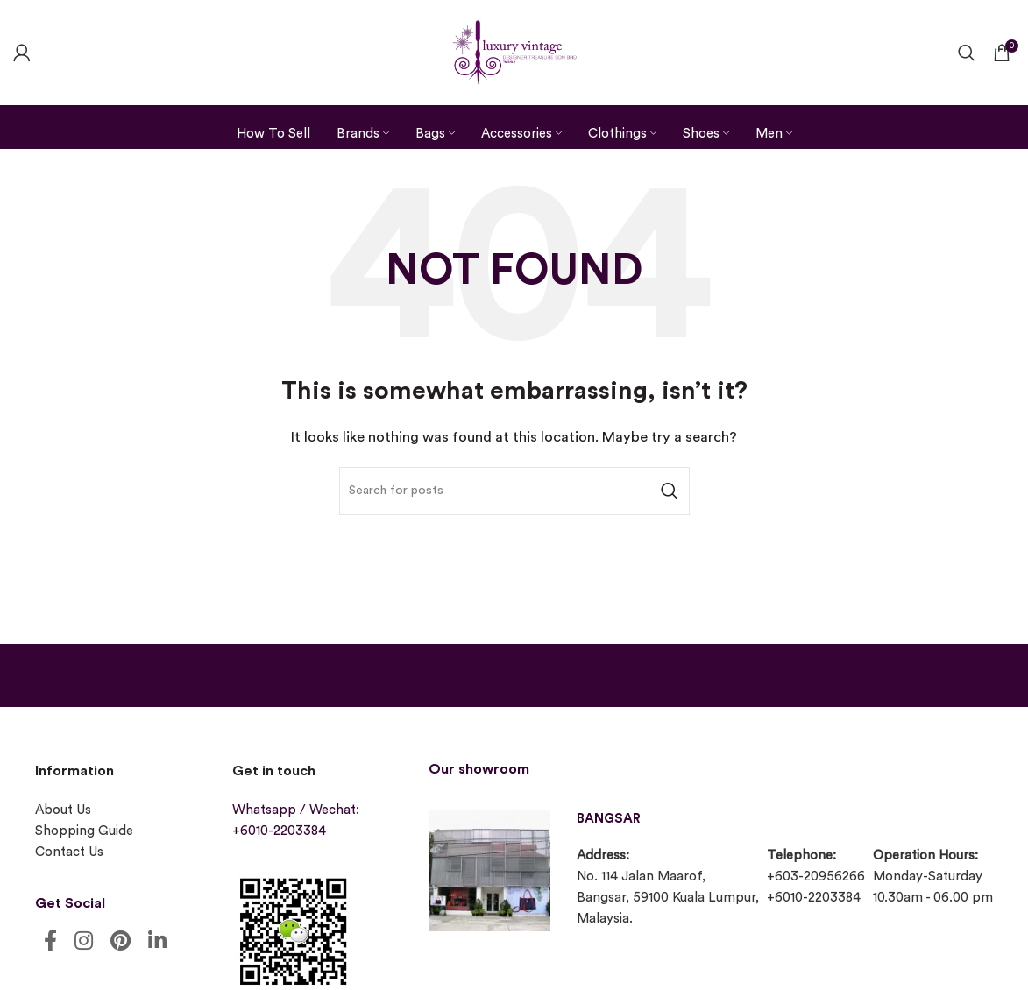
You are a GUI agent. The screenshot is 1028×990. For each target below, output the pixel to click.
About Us (63, 810)
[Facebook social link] (50, 942)
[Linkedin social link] (157, 942)
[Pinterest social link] (120, 942)
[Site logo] (514, 50)
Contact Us (69, 852)
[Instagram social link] (84, 942)
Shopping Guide (84, 831)
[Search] (966, 52)
